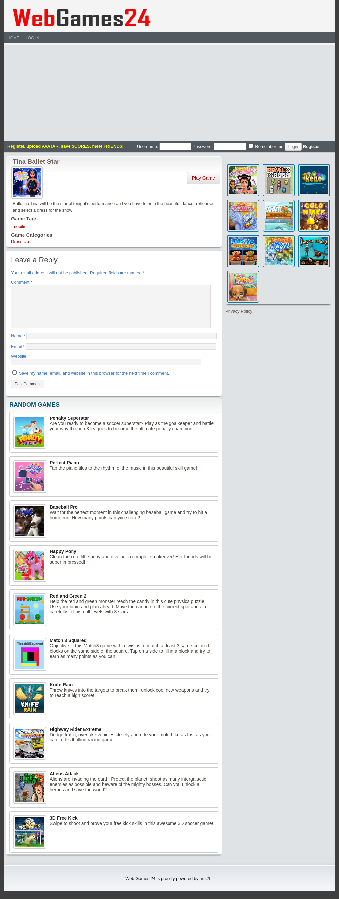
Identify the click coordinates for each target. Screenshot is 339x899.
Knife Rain (61, 692)
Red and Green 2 (68, 604)
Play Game (203, 178)
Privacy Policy (238, 311)
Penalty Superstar (69, 426)
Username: (164, 146)
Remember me (266, 146)
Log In (32, 38)
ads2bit (207, 886)
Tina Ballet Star (36, 161)
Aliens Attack (64, 781)
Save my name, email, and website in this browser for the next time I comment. (94, 381)
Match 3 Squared (68, 648)
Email (17, 354)
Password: (219, 146)
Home (13, 38)
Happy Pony (63, 559)
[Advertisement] (169, 91)
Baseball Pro (64, 515)
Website (18, 364)
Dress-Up (20, 241)
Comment (21, 282)
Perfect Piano (64, 470)
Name (18, 343)
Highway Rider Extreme (75, 737)
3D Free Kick (64, 826)
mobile (19, 226)
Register (311, 146)
